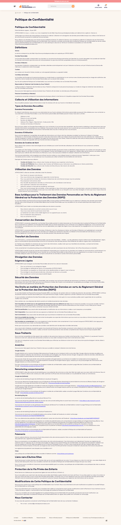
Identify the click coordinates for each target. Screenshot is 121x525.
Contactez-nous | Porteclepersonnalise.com (93, 517)
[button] (15, 6)
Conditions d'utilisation (27, 517)
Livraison (16, 517)
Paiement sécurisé (41, 517)
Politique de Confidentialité (72, 517)
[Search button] (73, 6)
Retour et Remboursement (55, 517)
